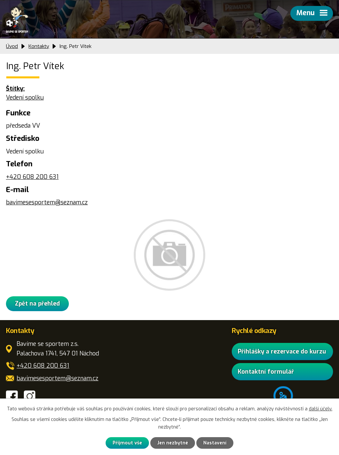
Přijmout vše (127, 443)
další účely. (320, 409)
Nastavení (214, 443)
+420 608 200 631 (32, 177)
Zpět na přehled (37, 304)
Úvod (12, 46)
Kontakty (38, 46)
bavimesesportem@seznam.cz (47, 202)
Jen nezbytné (172, 443)
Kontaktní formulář (266, 372)
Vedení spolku (25, 98)
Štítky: (15, 89)
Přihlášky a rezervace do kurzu (282, 351)
